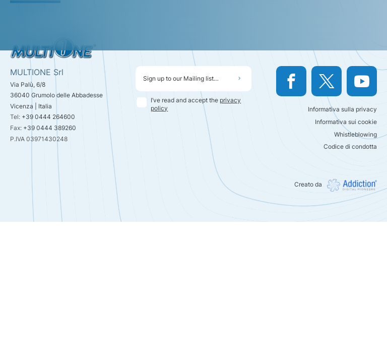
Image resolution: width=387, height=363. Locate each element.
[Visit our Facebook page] (291, 81)
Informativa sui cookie (346, 122)
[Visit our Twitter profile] (326, 81)
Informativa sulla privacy (342, 109)
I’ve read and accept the (196, 104)
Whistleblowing (355, 134)
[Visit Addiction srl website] (349, 185)
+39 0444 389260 (49, 128)
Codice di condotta (350, 146)
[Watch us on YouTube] (362, 81)
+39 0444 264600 (48, 116)
